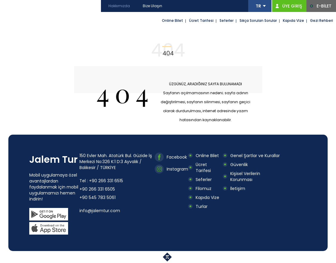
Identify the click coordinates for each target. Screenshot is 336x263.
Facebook (177, 157)
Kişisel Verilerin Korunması (245, 177)
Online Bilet (172, 20)
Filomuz (203, 188)
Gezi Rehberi (321, 20)
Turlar (202, 206)
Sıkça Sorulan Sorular (258, 20)
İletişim (237, 188)
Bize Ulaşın (152, 5)
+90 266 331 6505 (97, 189)
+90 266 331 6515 (106, 181)
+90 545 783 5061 (97, 197)
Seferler (227, 20)
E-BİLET (324, 6)
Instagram (177, 169)
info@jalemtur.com (99, 211)
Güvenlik (239, 165)
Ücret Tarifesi (201, 20)
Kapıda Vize (293, 20)
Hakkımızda (119, 5)
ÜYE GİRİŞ (292, 6)
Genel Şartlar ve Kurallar (255, 156)
